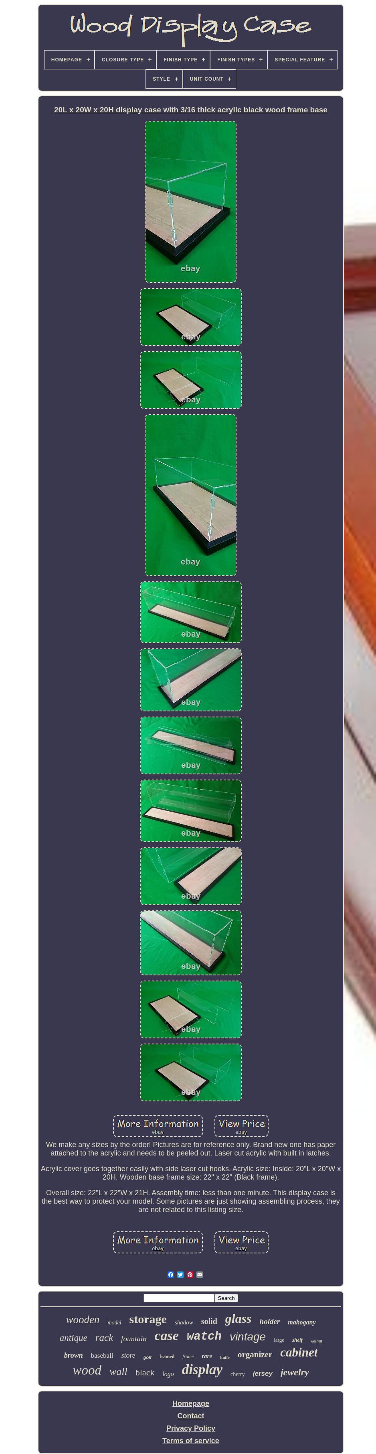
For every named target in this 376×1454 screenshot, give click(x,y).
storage (148, 1319)
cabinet (298, 1352)
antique (73, 1338)
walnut (316, 1341)
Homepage (190, 1403)
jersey (263, 1373)
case (166, 1335)
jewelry (295, 1372)
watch (204, 1336)
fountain (133, 1338)
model (114, 1323)
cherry (237, 1374)
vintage (248, 1336)
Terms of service (190, 1441)
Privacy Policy (190, 1428)
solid (209, 1321)
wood (87, 1370)
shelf (297, 1340)
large (279, 1340)
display (202, 1369)
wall (118, 1371)
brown (73, 1355)
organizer (255, 1354)
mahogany (301, 1322)
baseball (102, 1355)
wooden (82, 1320)
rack (104, 1337)
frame (188, 1356)
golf (148, 1357)
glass (238, 1318)
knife (225, 1357)
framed (167, 1356)
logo (168, 1374)
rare (207, 1356)
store (128, 1355)
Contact (190, 1416)
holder (270, 1321)
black (145, 1372)
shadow (184, 1322)
